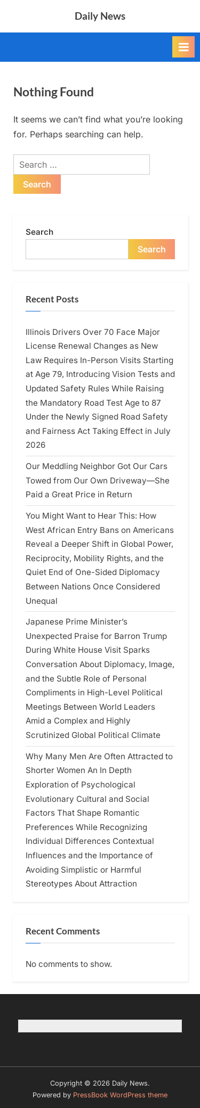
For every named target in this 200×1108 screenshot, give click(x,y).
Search (39, 232)
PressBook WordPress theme (120, 1095)
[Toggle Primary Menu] (183, 47)
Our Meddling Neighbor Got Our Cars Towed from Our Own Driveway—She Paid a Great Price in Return (98, 480)
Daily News (100, 16)
